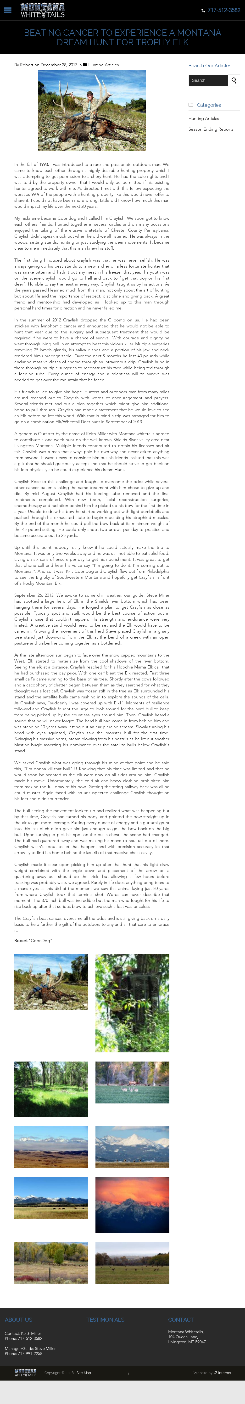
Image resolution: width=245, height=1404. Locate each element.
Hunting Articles (103, 64)
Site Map (84, 1376)
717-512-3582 (30, 1341)
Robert (26, 64)
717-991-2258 (30, 1356)
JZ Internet (222, 1376)
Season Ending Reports (211, 129)
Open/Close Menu (8, 10)
